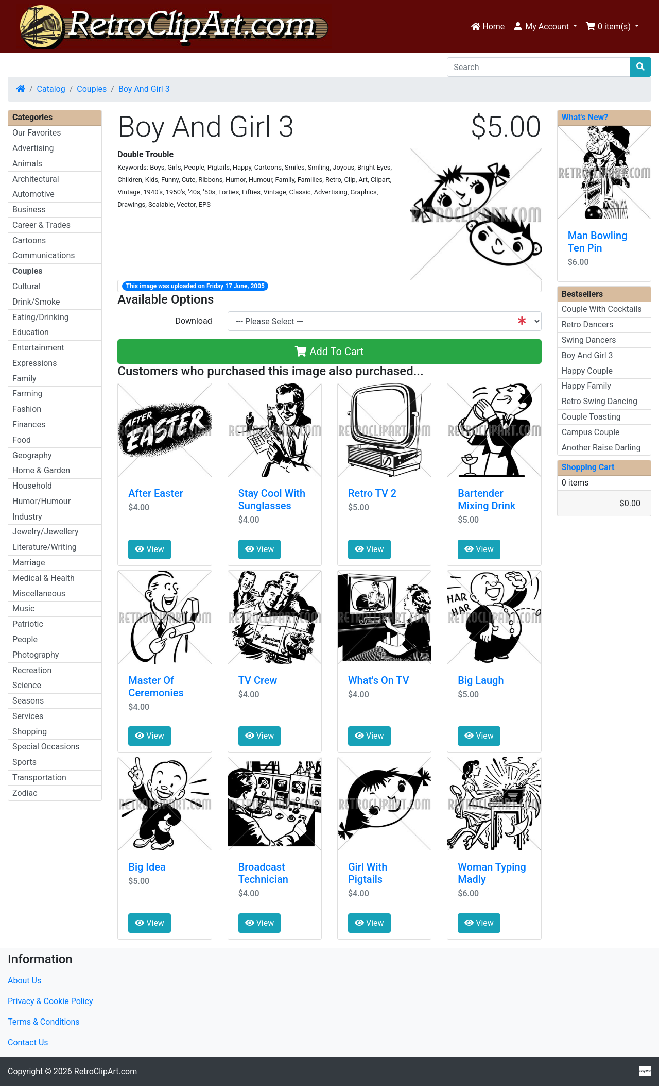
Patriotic (27, 624)
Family (24, 378)
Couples (92, 89)
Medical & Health (43, 578)
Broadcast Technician (263, 873)
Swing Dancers (589, 340)
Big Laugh (481, 680)
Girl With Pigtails (367, 873)
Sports (24, 762)
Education (30, 332)
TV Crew (258, 680)
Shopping (29, 732)
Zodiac (25, 793)
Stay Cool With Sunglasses (271, 499)
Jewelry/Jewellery (45, 532)
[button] (545, 26)
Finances (28, 424)
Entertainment (38, 348)
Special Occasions (46, 746)
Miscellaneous (38, 593)
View (149, 549)
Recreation (31, 670)
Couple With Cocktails (602, 309)
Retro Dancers (588, 324)
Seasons (28, 701)
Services (27, 716)
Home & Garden (41, 470)
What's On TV (378, 680)
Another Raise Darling (601, 448)
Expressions (34, 363)
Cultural (26, 286)
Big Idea (146, 867)
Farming (27, 393)
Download (193, 321)
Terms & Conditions (44, 1022)
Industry (27, 517)
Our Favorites (36, 133)
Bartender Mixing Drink (486, 499)
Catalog (51, 89)
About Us (24, 980)
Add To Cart (329, 351)
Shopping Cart (588, 467)
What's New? (585, 117)
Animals (27, 164)
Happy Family (586, 386)
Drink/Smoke (36, 302)
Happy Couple (587, 371)
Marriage (28, 562)
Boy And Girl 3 (144, 89)
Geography (32, 455)
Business (29, 209)
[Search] (538, 67)
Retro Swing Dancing (599, 401)
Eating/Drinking (40, 317)
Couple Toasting (591, 417)
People (25, 639)
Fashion (26, 409)
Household (32, 486)
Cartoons (29, 240)
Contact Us (28, 1042)
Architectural (35, 179)
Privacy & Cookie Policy (50, 1001)
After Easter (155, 493)
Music (23, 608)
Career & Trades (41, 225)
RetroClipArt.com (105, 1071)
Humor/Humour (41, 501)
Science (26, 685)
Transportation (39, 777)
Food (21, 440)
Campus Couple (591, 432)
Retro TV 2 (372, 493)
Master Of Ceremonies (155, 686)
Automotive (33, 194)
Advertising (33, 148)
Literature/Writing (44, 547)
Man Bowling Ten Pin (598, 241)
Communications (43, 255)
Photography (35, 655)
